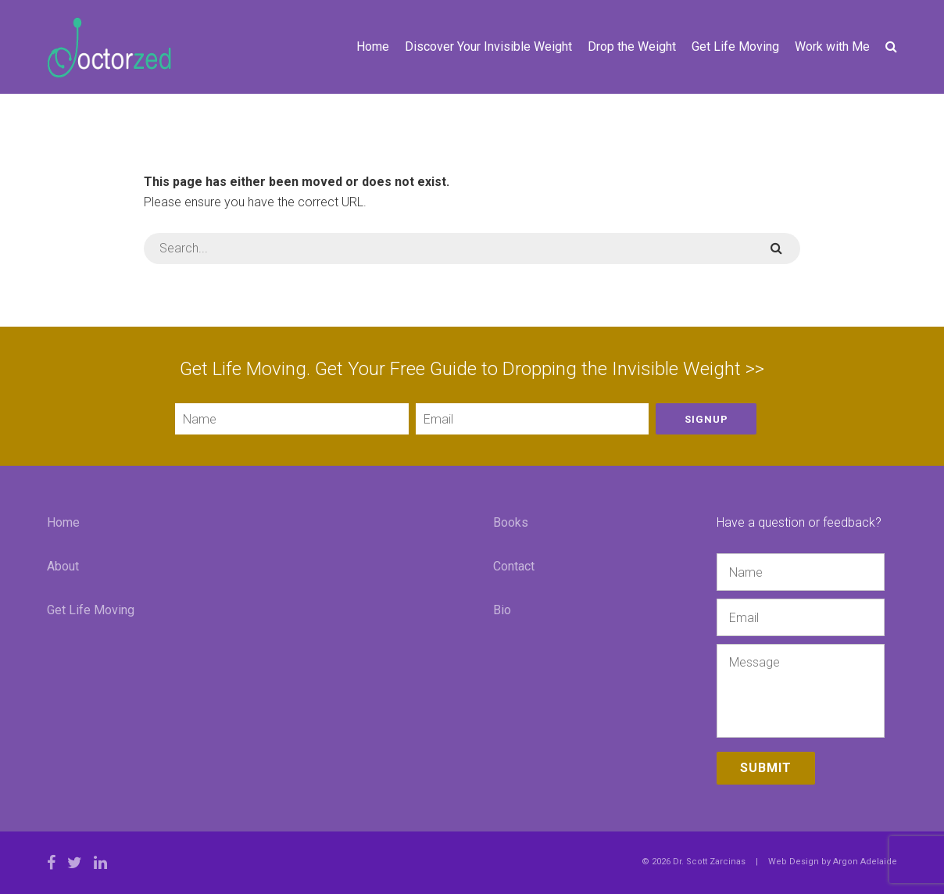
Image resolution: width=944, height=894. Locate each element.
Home (372, 46)
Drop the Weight (632, 46)
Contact (514, 566)
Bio (502, 610)
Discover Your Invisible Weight (488, 46)
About (63, 566)
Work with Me (832, 46)
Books (510, 522)
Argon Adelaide (865, 861)
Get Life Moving (735, 46)
